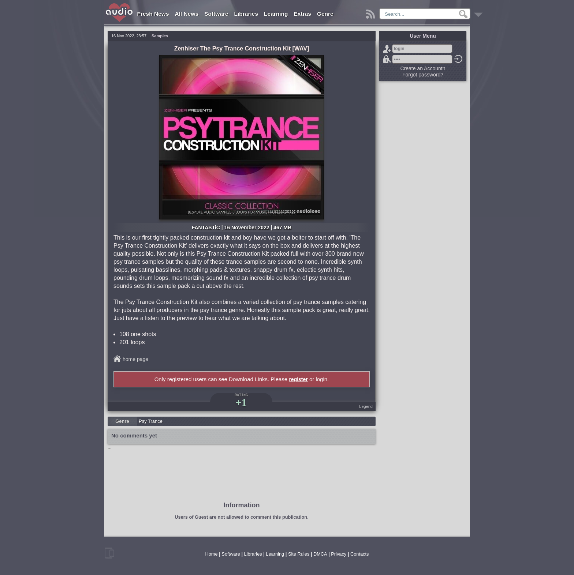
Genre (325, 14)
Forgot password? (387, 59)
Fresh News (153, 14)
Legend (366, 406)
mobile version (109, 553)
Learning (276, 14)
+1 (241, 402)
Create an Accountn (423, 68)
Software (216, 14)
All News (187, 14)
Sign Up (387, 49)
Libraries (246, 14)
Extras (302, 14)
